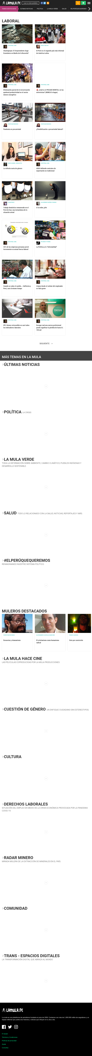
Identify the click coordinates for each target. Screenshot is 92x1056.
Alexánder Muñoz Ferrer (48, 202)
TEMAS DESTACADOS (9, 9)
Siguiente (44, 343)
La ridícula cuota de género (12, 168)
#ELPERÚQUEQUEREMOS (78, 9)
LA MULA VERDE (52, 9)
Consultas (5, 1048)
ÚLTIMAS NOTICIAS (26, 9)
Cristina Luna (12, 45)
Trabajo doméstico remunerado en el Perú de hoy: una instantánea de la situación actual (16, 210)
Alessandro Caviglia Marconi (45, 635)
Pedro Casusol (73, 635)
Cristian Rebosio (13, 124)
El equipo (5, 1034)
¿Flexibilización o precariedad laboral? (49, 129)
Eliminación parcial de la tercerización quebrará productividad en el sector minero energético (16, 92)
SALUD (64, 9)
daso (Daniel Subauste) (15, 163)
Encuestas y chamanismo (12, 640)
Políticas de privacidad (9, 1041)
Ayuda (4, 1044)
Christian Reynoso (9, 635)
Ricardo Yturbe (45, 241)
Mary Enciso (44, 45)
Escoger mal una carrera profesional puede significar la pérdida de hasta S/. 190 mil (49, 327)
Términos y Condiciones (9, 1037)
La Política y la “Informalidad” (46, 247)
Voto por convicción (76, 640)
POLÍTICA (40, 9)
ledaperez (11, 202)
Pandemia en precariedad (12, 129)
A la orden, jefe (41, 208)
